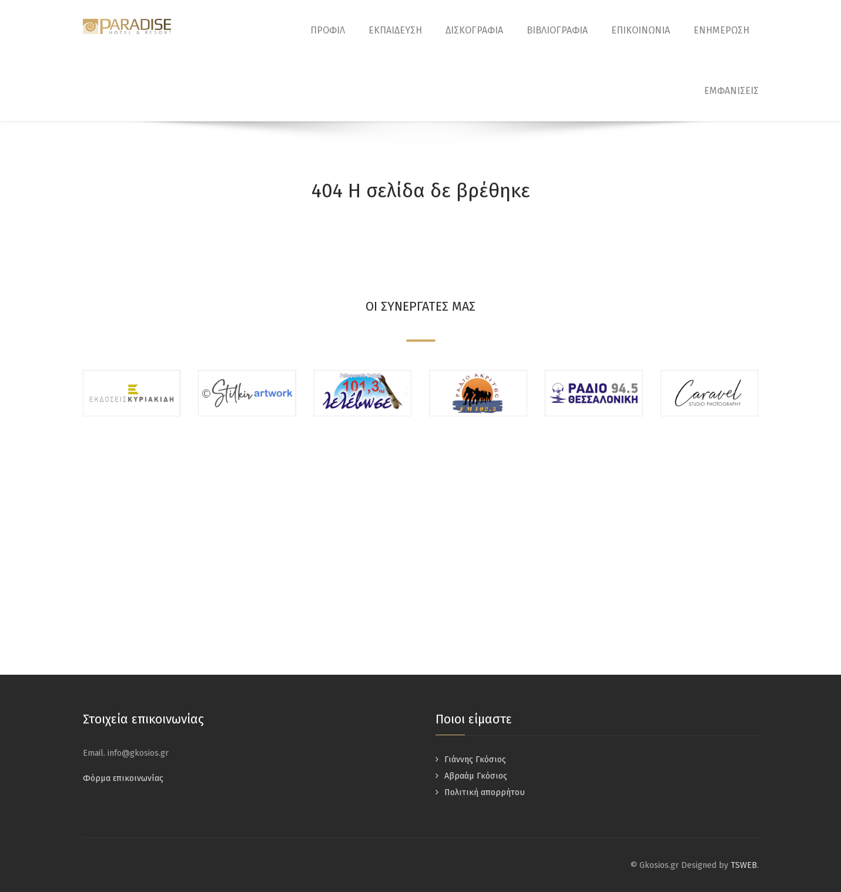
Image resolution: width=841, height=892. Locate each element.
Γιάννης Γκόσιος (475, 760)
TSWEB (744, 865)
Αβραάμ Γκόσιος (475, 776)
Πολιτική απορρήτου (484, 792)
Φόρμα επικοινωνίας (123, 778)
